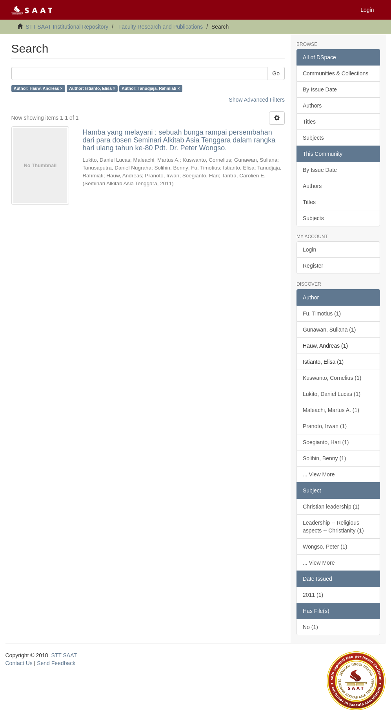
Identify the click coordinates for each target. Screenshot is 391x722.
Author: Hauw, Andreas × (38, 88)
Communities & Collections (335, 73)
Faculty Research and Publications (160, 27)
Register (313, 266)
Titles (309, 122)
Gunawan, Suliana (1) (329, 329)
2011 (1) (313, 595)
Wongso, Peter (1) (325, 546)
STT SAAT (64, 655)
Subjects (313, 138)
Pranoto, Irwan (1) (325, 426)
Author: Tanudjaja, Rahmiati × (151, 88)
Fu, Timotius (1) (322, 313)
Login (309, 249)
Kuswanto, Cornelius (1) (332, 378)
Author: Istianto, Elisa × (92, 88)
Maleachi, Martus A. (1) (331, 410)
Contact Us (19, 663)
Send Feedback (56, 663)
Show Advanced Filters (257, 100)
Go (276, 73)
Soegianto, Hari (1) (326, 442)
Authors (312, 105)
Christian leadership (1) (331, 506)
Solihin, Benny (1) (324, 458)
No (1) (310, 627)
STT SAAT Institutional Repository (66, 27)
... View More (319, 474)
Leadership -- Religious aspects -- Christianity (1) (333, 527)
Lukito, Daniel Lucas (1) (331, 394)
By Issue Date (320, 89)
